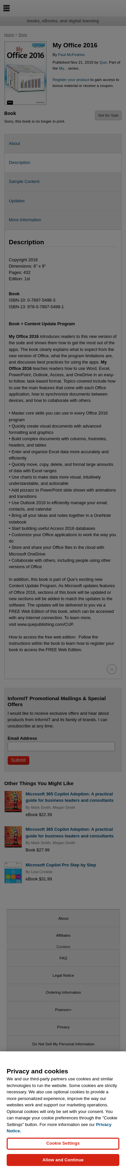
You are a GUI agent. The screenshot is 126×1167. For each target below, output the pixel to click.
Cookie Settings (63, 1146)
